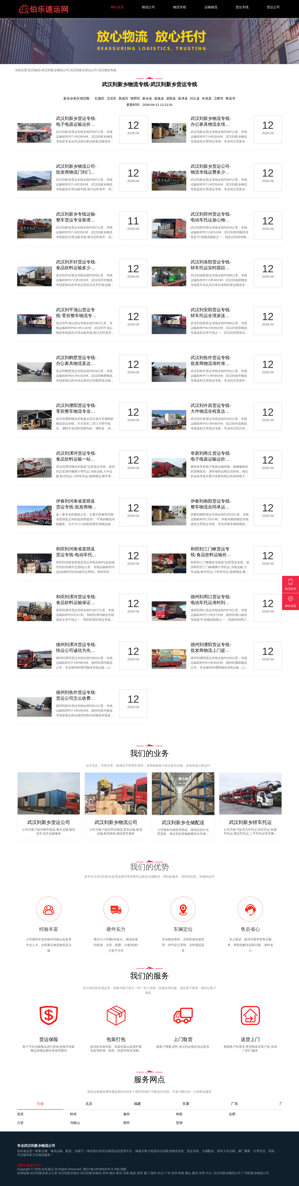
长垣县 (207, 98)
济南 (126, 1173)
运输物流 (210, 7)
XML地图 (120, 1169)
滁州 (126, 1114)
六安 (20, 1123)
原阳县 (171, 98)
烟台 (112, 1173)
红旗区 (99, 98)
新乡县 (147, 98)
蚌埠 (73, 1114)
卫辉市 (218, 98)
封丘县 (195, 98)
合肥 (232, 1114)
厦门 (147, 1173)
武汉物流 (34, 70)
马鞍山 (75, 1123)
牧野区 (135, 98)
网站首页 (117, 7)
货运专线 (242, 7)
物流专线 (179, 7)
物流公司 (148, 7)
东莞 (202, 1173)
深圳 (174, 1173)
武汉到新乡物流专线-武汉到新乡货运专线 (149, 84)
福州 (154, 1173)
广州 (167, 1173)
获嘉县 (159, 98)
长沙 (161, 1173)
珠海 (181, 1173)
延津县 (183, 98)
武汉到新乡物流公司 (227, 1173)
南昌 (133, 1173)
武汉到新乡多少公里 (43, 1173)
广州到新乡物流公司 (255, 1173)
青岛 (119, 1173)
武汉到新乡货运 (68, 1173)
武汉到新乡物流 (90, 1173)
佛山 (188, 1173)
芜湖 (179, 1123)
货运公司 (273, 7)
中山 (209, 1173)
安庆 (20, 1114)
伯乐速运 (48, 1169)
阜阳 (179, 1114)
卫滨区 (111, 98)
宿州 (126, 1123)
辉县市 (230, 98)
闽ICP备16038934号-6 (98, 1169)
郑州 (105, 1173)
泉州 (140, 1173)
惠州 (195, 1173)
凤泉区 (123, 98)
